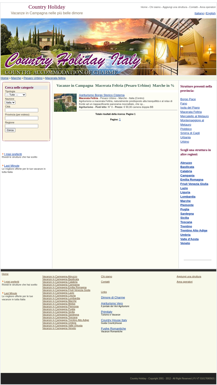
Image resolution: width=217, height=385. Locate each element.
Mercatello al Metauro (194, 116)
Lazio (184, 188)
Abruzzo (186, 162)
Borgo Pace (188, 99)
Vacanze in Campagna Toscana (59, 317)
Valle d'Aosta (189, 239)
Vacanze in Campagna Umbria (59, 322)
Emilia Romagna (191, 179)
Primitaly (106, 311)
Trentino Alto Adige (193, 230)
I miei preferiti (13, 154)
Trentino (186, 226)
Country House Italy (114, 320)
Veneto (185, 243)
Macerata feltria (55, 78)
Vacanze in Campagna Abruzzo (59, 276)
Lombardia (187, 196)
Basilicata (187, 167)
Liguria (185, 192)
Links (104, 292)
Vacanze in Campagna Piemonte (60, 306)
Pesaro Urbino (33, 78)
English (211, 13)
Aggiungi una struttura (175, 7)
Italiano (199, 13)
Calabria (186, 171)
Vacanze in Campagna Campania (61, 284)
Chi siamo (155, 7)
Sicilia (184, 217)
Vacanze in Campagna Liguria (59, 295)
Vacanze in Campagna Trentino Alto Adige (65, 320)
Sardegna (187, 213)
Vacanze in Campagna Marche (59, 301)
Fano (183, 103)
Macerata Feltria (191, 112)
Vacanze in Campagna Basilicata (60, 279)
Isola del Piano (190, 107)
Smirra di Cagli (190, 133)
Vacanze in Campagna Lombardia (61, 298)
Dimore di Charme (113, 297)
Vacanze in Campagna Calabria (60, 282)
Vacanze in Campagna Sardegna (60, 314)
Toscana (186, 222)
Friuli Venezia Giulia (194, 184)
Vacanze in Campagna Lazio (58, 292)
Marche (16, 78)
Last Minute (11, 165)
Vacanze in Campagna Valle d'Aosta (62, 325)
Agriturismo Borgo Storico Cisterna (101, 95)
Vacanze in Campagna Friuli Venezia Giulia (66, 290)
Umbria (185, 234)
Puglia (184, 209)
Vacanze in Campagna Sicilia (58, 311)
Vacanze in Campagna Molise (58, 303)
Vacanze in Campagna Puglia (58, 309)
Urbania (185, 137)
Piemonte (187, 205)
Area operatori (208, 7)
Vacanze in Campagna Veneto (59, 328)
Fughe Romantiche (113, 328)
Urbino (184, 141)
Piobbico (186, 129)
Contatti (193, 7)
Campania (187, 175)
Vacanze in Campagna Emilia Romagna (64, 287)
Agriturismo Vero (112, 303)
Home (144, 7)
